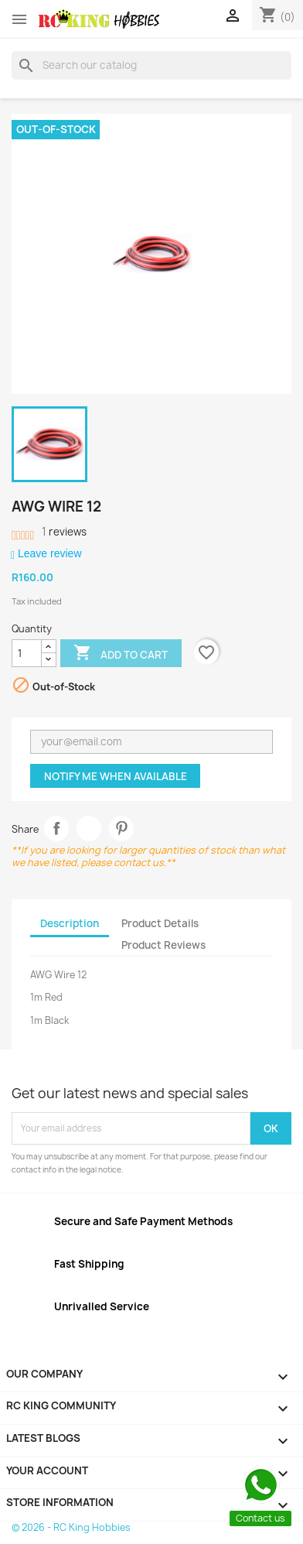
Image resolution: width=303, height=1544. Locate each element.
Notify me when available (115, 776)
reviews (64, 532)
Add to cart (120, 654)
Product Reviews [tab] (163, 945)
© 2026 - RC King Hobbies (71, 1527)
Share (57, 828)
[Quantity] (27, 653)
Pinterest (121, 828)
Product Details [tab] (160, 923)
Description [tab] (69, 923)
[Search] (151, 65)
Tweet (89, 828)
